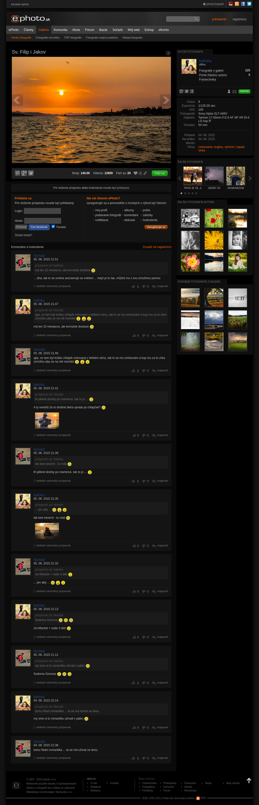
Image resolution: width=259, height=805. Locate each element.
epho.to (91, 778)
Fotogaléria (148, 786)
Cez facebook (39, 227)
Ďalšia (250, 178)
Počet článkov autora (213, 75)
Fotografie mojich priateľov (102, 37)
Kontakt (114, 783)
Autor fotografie (190, 51)
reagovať (162, 286)
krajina (218, 147)
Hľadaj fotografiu (132, 37)
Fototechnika (207, 79)
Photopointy (169, 783)
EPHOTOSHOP (215, 4)
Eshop (149, 30)
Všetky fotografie (21, 37)
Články (29, 30)
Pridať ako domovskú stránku (178, 798)
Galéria (43, 30)
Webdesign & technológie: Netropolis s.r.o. (49, 792)
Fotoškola (147, 790)
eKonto (164, 30)
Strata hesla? (23, 235)
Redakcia (96, 786)
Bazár (103, 30)
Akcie (76, 30)
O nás (94, 783)
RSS (200, 798)
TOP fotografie (73, 37)
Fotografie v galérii (211, 70)
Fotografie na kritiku (48, 37)
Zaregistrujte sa (156, 227)
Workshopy (190, 790)
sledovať (244, 91)
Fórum (89, 30)
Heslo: (19, 221)
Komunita (60, 30)
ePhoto (14, 30)
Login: (19, 211)
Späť (179, 178)
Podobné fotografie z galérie (199, 281)
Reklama (95, 790)
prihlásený (123, 187)
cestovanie (205, 147)
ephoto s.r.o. (49, 779)
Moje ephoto (233, 783)
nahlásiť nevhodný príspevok (53, 286)
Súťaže (117, 30)
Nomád (39, 256)
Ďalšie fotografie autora (196, 202)
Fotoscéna (190, 783)
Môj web (134, 30)
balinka (39, 300)
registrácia (239, 19)
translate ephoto (20, 4)
